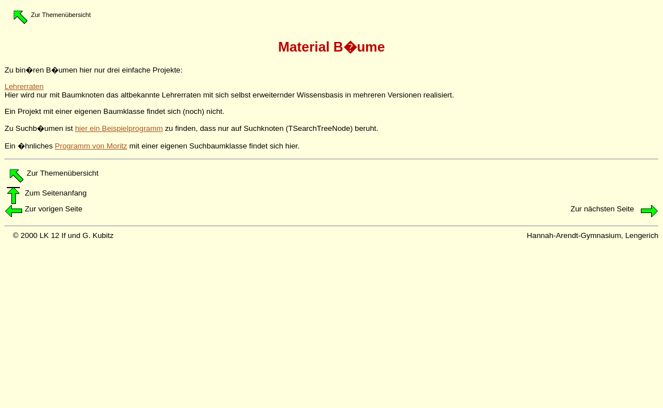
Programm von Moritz (91, 146)
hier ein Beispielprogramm (119, 128)
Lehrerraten (24, 86)
